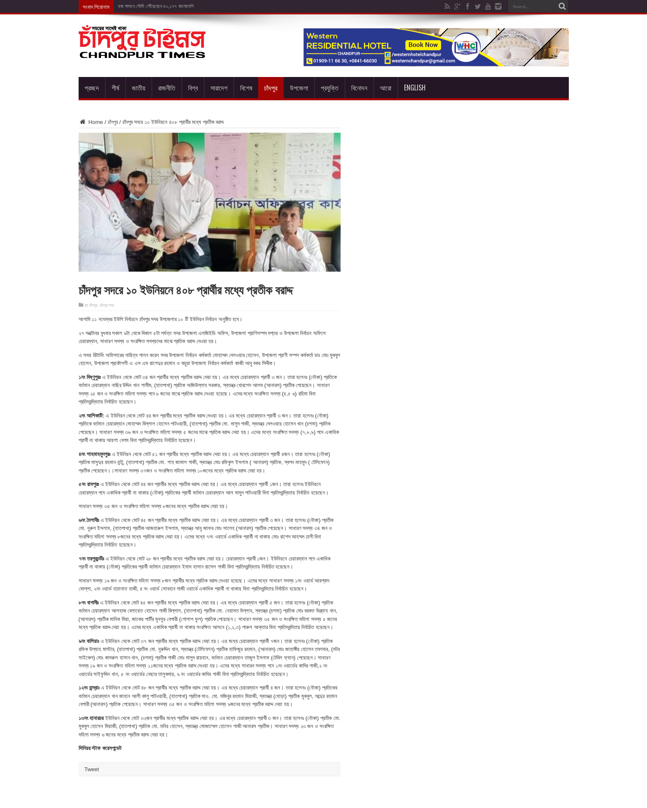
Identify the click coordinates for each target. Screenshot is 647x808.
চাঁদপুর (270, 87)
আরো (385, 87)
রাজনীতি (166, 87)
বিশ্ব (193, 87)
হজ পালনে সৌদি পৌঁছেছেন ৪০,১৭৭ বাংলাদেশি (156, 6)
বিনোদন (359, 87)
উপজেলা (299, 87)
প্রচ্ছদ (92, 87)
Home (91, 122)
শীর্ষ (115, 87)
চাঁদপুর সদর (107, 305)
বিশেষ (246, 87)
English (415, 87)
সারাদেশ (218, 87)
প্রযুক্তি (330, 87)
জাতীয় (138, 87)
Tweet (92, 769)
